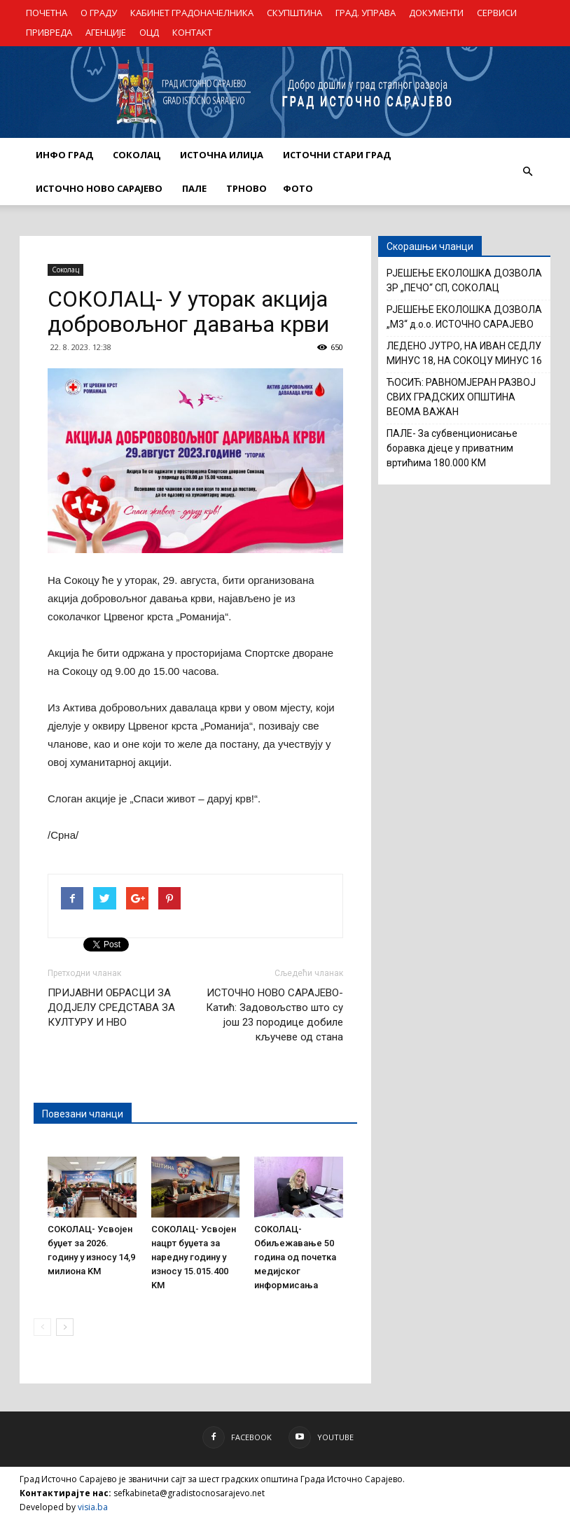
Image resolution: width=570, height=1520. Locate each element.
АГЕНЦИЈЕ (105, 32)
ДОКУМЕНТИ (436, 12)
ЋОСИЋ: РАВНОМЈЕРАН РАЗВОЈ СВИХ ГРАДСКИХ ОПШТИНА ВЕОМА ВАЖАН (461, 397)
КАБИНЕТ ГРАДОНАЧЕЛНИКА (191, 12)
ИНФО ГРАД (64, 154)
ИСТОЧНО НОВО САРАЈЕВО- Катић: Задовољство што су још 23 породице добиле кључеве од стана (274, 1014)
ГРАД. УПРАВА (365, 12)
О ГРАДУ (99, 12)
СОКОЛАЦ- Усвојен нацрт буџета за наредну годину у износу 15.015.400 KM (193, 1257)
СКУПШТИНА (294, 12)
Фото (298, 188)
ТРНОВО (246, 188)
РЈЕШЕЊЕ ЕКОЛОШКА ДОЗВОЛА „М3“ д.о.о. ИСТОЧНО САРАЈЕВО (464, 317)
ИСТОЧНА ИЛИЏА (221, 154)
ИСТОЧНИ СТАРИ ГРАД (337, 154)
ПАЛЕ (194, 188)
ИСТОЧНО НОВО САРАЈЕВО (99, 188)
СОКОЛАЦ (136, 154)
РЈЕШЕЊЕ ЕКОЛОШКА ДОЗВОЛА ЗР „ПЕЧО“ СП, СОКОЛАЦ (464, 280)
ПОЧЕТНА (46, 12)
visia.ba (93, 1507)
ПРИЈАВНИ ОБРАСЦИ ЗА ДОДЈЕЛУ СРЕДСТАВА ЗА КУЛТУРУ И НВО (111, 1007)
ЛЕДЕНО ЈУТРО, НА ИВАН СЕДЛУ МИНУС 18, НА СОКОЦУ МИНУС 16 (464, 353)
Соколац (65, 269)
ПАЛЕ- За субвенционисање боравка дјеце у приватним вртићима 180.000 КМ (452, 448)
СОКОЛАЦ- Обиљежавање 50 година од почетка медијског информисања (295, 1257)
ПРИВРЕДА (49, 32)
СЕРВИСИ (497, 12)
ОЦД (149, 32)
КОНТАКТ (192, 32)
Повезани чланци (82, 1114)
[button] (527, 171)
